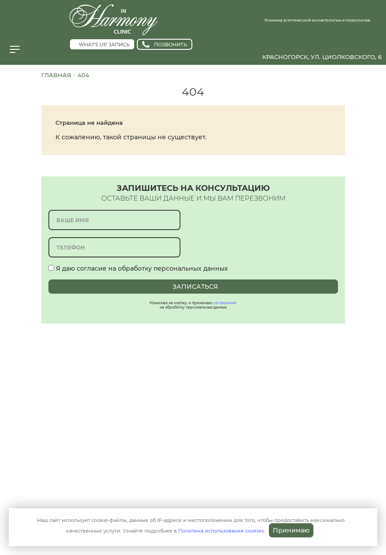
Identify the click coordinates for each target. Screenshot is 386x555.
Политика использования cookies (221, 531)
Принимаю (291, 530)
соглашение (224, 303)
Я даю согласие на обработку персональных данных (138, 268)
